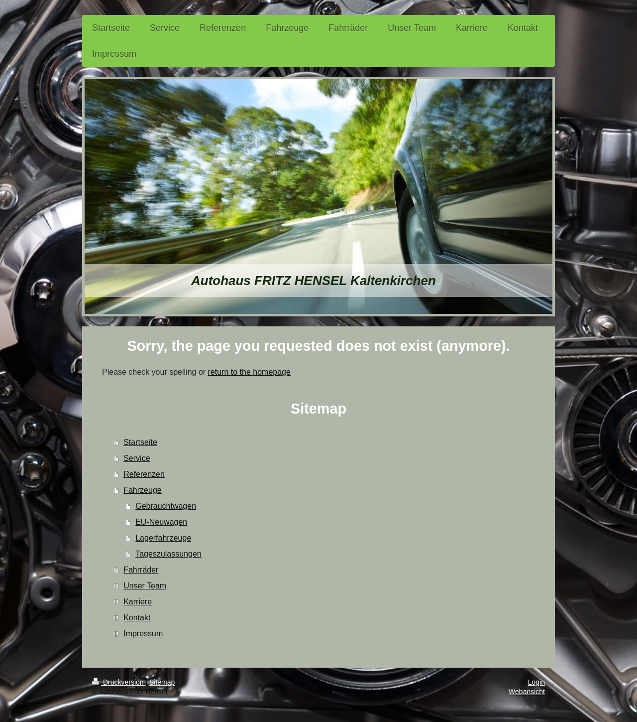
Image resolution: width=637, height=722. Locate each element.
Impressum (143, 633)
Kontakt (136, 617)
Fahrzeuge (142, 490)
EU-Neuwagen (161, 522)
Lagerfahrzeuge (163, 538)
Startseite (140, 442)
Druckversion (118, 682)
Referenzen (144, 474)
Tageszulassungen (168, 554)
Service (136, 458)
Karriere (137, 601)
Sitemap (162, 682)
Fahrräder (140, 570)
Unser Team (144, 585)
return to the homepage (249, 372)
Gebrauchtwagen (165, 506)
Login (536, 682)
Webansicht (527, 692)
